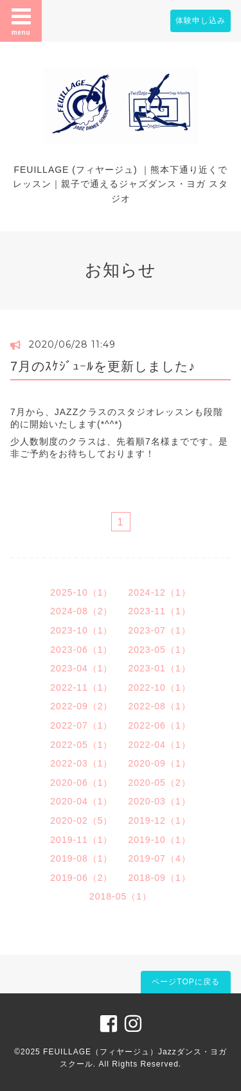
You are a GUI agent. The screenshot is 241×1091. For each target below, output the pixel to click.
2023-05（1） (160, 649)
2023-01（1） (160, 668)
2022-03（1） (81, 763)
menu (21, 20)
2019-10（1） (160, 840)
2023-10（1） (81, 630)
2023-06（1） (81, 649)
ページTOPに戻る (185, 981)
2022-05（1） (81, 745)
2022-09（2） (81, 706)
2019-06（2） (81, 878)
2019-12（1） (160, 820)
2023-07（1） (160, 630)
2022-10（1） (160, 687)
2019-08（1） (81, 858)
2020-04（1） (81, 801)
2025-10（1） (81, 592)
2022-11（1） (81, 687)
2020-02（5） (81, 820)
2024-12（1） (160, 592)
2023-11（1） (160, 611)
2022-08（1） (160, 706)
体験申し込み (200, 20)
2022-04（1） (160, 745)
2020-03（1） (160, 801)
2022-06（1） (160, 725)
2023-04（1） (81, 668)
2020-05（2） (160, 782)
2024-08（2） (81, 611)
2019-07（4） (160, 858)
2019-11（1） (81, 840)
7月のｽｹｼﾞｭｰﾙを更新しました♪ (102, 366)
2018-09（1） (160, 878)
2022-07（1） (81, 725)
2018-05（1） (120, 896)
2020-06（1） (81, 782)
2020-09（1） (160, 763)
